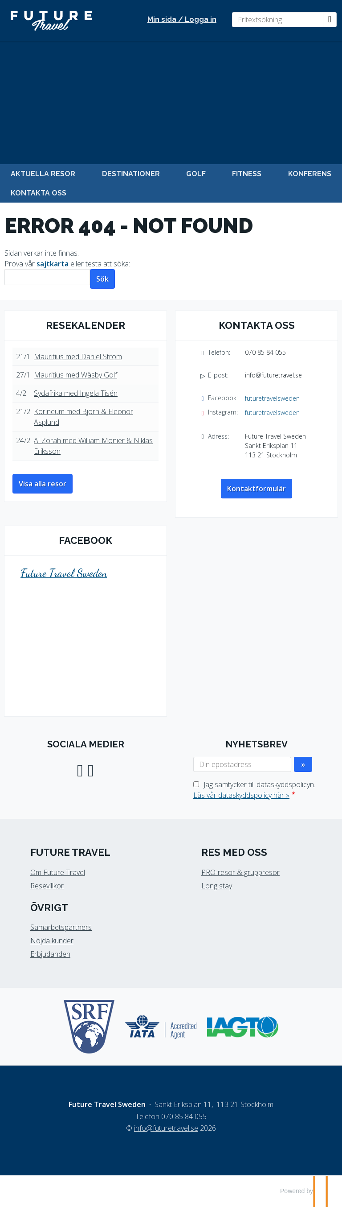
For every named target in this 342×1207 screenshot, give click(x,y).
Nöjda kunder (51, 941)
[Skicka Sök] (102, 279)
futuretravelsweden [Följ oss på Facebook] (272, 398)
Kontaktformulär (256, 489)
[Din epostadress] (242, 764)
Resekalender (85, 325)
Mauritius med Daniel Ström (78, 356)
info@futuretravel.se (273, 375)
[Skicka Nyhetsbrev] (303, 764)
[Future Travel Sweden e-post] (166, 1128)
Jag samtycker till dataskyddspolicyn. (254, 790)
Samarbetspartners (61, 927)
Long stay (216, 886)
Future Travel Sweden (63, 573)
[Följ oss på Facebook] (80, 769)
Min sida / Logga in (181, 19)
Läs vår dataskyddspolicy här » (241, 795)
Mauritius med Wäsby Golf (75, 375)
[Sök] (47, 277)
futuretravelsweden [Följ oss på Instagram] (272, 412)
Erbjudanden (50, 954)
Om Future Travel (57, 872)
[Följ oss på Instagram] (91, 769)
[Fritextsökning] (277, 19)
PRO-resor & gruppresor (240, 872)
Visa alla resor (42, 484)
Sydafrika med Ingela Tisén (76, 393)
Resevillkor (47, 886)
